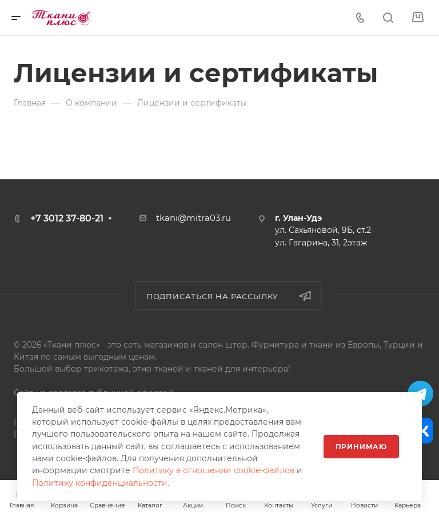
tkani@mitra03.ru (193, 218)
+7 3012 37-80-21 (66, 218)
